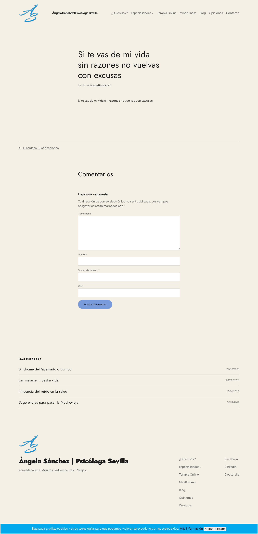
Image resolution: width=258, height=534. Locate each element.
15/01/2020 (233, 391)
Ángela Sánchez (99, 85)
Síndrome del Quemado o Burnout (45, 369)
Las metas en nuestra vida (39, 380)
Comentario (85, 213)
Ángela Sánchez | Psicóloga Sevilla (75, 13)
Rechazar (220, 529)
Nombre (83, 254)
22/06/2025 (232, 369)
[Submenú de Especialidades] (153, 13)
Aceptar (209, 529)
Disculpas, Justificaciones (41, 148)
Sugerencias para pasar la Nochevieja (48, 402)
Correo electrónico (88, 270)
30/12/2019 (233, 402)
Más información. (192, 528)
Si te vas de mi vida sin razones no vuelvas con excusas (115, 100)
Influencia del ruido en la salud (43, 391)
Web (80, 286)
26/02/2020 (232, 380)
